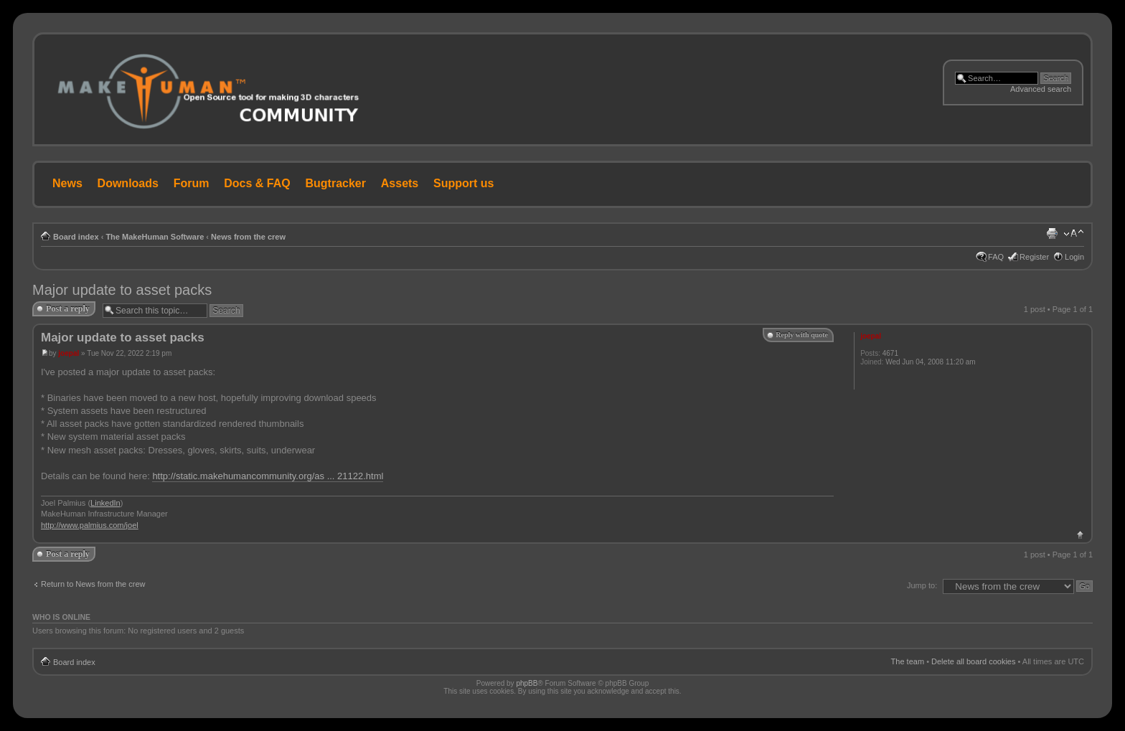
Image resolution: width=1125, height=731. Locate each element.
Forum (192, 183)
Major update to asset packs (122, 290)
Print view (1052, 233)
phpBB (526, 683)
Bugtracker (336, 183)
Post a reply (68, 308)
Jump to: (922, 585)
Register (1034, 257)
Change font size (1073, 233)
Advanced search (1040, 89)
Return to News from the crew (93, 584)
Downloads (128, 183)
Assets (399, 183)
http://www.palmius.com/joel (89, 525)
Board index (76, 236)
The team (907, 661)
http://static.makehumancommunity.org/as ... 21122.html (267, 476)
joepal (68, 353)
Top (1080, 535)
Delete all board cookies (973, 661)
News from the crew (248, 236)
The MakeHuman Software (154, 236)
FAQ (996, 257)
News (67, 183)
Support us (463, 183)
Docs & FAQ (257, 183)
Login (1074, 257)
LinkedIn (105, 503)
